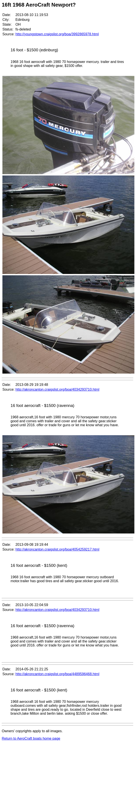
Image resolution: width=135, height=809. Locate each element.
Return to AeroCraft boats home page (31, 738)
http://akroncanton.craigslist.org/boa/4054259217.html (57, 549)
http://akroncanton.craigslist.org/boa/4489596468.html (57, 674)
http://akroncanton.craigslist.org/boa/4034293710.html (57, 389)
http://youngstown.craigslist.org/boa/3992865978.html (57, 34)
